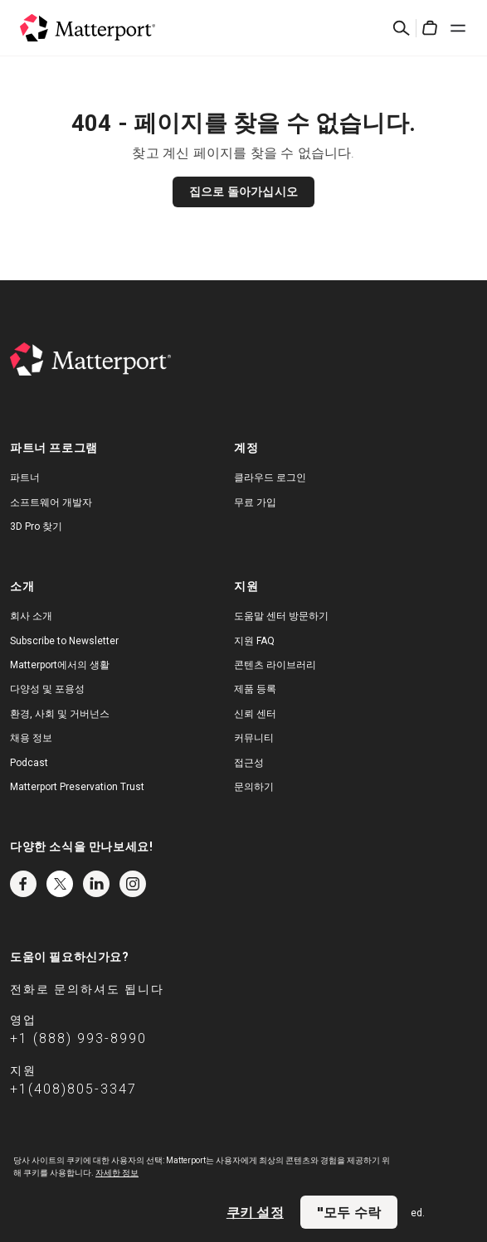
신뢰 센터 (255, 714)
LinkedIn (96, 884)
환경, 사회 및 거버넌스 (60, 714)
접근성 (249, 763)
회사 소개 (31, 616)
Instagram (132, 884)
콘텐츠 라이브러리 (275, 665)
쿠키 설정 (255, 1212)
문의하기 (254, 787)
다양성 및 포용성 (47, 689)
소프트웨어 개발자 (51, 502)
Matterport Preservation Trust (77, 787)
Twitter (59, 884)
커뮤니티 (254, 738)
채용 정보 (31, 738)
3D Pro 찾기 (36, 526)
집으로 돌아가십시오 (243, 191)
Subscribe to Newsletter (64, 641)
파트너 (25, 477)
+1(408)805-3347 (73, 1089)
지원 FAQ (254, 641)
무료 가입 (255, 502)
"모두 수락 (349, 1212)
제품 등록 (255, 689)
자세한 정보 (117, 1172)
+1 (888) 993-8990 (78, 1038)
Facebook (23, 884)
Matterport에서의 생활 (60, 665)
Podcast (29, 763)
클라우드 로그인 (270, 477)
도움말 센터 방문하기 (281, 616)
